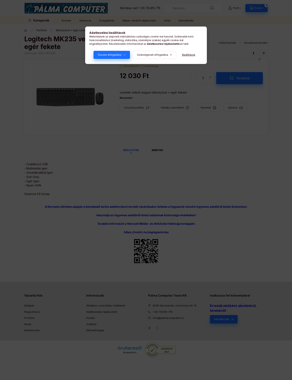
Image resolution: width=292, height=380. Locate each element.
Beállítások (188, 54)
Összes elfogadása (109, 54)
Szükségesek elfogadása (152, 54)
